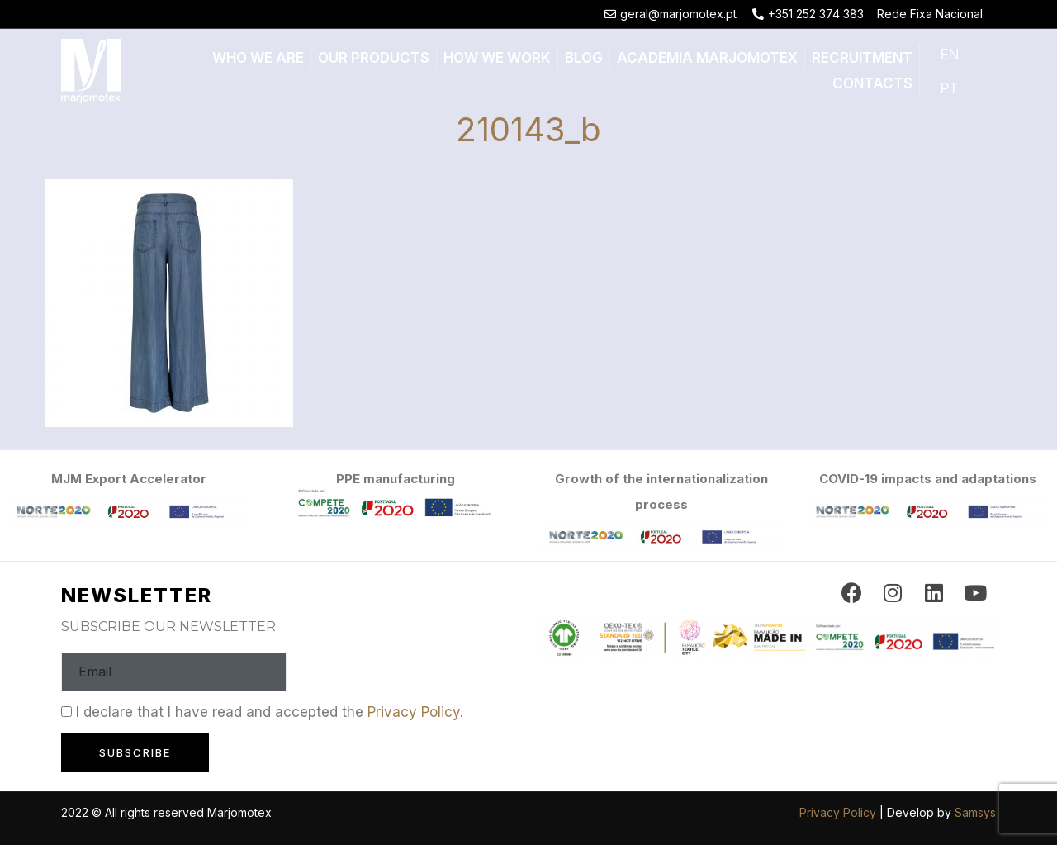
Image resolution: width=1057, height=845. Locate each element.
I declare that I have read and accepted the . (269, 712)
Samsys (975, 812)
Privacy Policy (413, 712)
